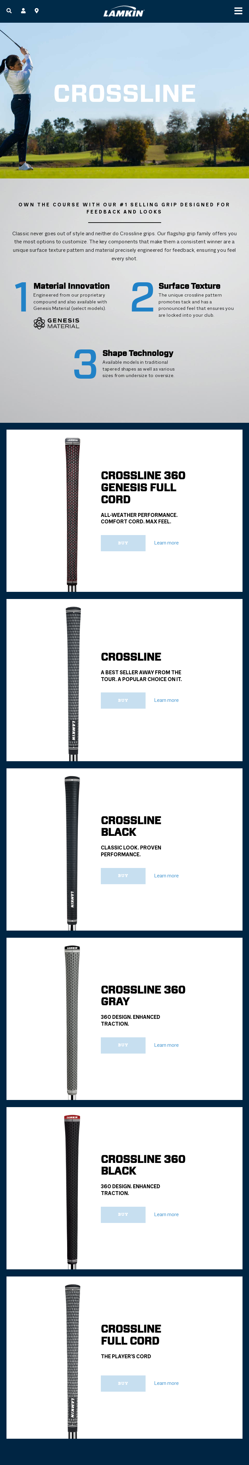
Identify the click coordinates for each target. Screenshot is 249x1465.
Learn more (166, 543)
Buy (124, 543)
